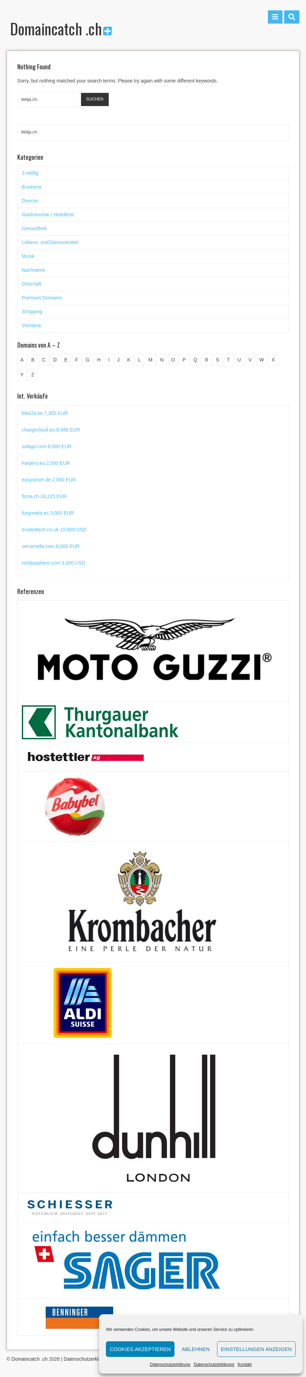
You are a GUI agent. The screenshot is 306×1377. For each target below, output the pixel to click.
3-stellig (30, 173)
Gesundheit (34, 228)
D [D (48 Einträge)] (55, 360)
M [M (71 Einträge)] (150, 360)
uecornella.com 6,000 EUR (51, 546)
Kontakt (244, 1364)
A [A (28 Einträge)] (22, 360)
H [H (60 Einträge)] (99, 360)
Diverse (30, 200)
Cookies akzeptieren (140, 1349)
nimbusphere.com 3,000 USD (54, 563)
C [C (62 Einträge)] (44, 360)
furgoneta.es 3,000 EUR (48, 513)
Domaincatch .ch (61, 28)
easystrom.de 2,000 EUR (49, 479)
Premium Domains (42, 297)
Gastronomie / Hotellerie (48, 214)
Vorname (31, 325)
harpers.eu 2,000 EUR (46, 463)
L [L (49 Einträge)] (139, 360)
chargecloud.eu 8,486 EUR (51, 430)
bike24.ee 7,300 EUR (45, 413)
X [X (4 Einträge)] (272, 360)
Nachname (33, 270)
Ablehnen (196, 1349)
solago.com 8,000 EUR (47, 446)
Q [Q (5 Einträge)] (195, 360)
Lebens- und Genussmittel (50, 242)
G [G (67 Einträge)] (88, 360)
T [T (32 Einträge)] (228, 360)
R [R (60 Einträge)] (206, 360)
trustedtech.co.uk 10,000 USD (54, 529)
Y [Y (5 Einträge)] (22, 374)
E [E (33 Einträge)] (66, 360)
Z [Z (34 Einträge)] (32, 374)
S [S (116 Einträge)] (217, 360)
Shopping (32, 311)
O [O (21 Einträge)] (173, 360)
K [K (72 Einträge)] (128, 360)
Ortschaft (32, 284)
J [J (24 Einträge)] (118, 360)
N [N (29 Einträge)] (161, 360)
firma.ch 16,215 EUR (44, 496)
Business (32, 187)
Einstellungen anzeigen (256, 1349)
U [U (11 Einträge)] (239, 360)
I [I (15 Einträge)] (109, 360)
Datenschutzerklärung (170, 1364)
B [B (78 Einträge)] (32, 360)
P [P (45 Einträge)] (184, 360)
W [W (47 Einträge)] (261, 360)
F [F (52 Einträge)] (76, 360)
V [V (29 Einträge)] (250, 360)
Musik (28, 256)
